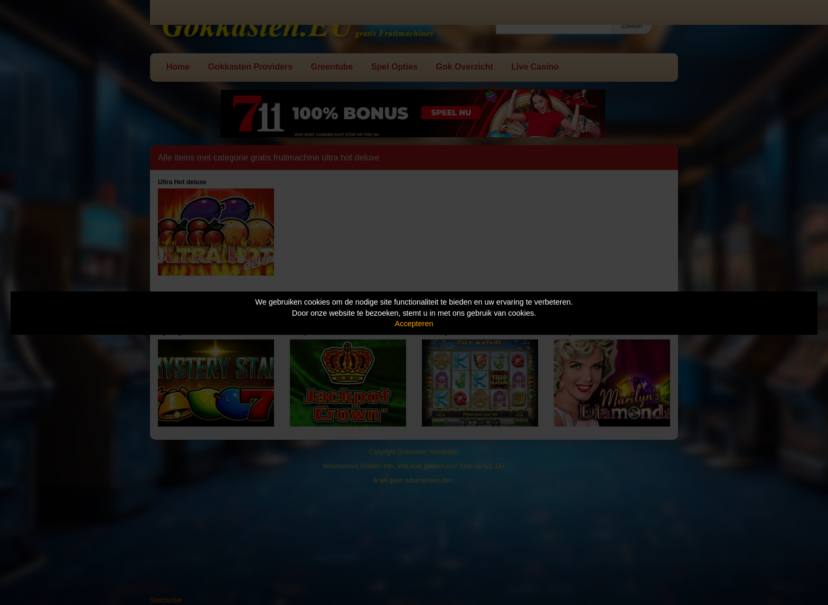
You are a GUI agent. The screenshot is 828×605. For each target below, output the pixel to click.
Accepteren (414, 323)
